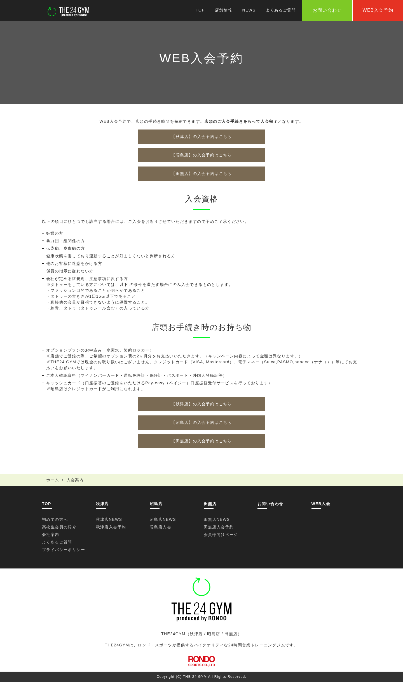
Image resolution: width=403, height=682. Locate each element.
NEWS (249, 10)
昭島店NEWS (163, 519)
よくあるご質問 (281, 10)
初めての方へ (55, 519)
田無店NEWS (217, 519)
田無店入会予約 (219, 527)
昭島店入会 (160, 527)
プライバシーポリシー (63, 549)
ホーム (52, 480)
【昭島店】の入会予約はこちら (201, 155)
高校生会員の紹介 (59, 527)
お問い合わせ (270, 503)
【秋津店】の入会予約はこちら (201, 136)
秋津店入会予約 (111, 527)
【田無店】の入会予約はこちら (201, 173)
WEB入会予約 (377, 10)
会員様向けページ (221, 534)
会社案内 (50, 534)
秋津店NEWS (109, 519)
